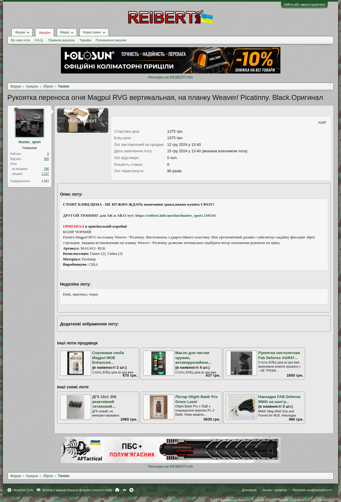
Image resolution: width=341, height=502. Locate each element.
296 (46, 168)
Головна (117, 490)
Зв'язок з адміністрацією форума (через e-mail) (77, 490)
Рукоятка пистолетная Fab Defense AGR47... (279, 355)
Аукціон (44, 32)
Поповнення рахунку (111, 40)
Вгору (124, 490)
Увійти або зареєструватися (304, 4)
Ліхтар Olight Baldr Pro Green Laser (196, 399)
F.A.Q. (39, 40)
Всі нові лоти (20, 40)
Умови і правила (274, 490)
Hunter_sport (29, 142)
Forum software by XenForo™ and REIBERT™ (271, 500)
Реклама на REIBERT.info (170, 77)
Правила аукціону (61, 40)
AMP (322, 122)
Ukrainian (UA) (23, 490)
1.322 (45, 181)
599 (46, 158)
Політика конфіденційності (312, 490)
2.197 (45, 173)
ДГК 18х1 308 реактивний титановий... (104, 402)
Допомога (249, 490)
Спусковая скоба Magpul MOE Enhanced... (108, 358)
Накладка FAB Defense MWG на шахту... (279, 399)
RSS (131, 490)
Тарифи (85, 40)
